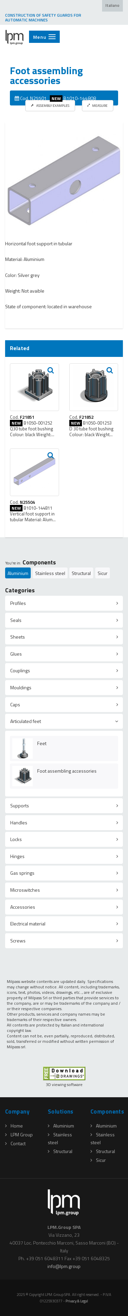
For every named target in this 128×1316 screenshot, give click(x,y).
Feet (41, 743)
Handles (18, 822)
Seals (16, 620)
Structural (81, 573)
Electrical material (27, 923)
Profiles (18, 603)
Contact (15, 1143)
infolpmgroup (64, 1266)
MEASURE (97, 105)
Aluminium (18, 573)
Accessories (22, 906)
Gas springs (22, 872)
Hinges (17, 856)
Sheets (17, 636)
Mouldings (20, 687)
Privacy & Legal (77, 1301)
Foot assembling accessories (67, 770)
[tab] (64, 603)
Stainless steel (50, 573)
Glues (16, 653)
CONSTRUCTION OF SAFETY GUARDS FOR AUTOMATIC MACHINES (43, 17)
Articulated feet (25, 721)
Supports (19, 805)
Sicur (103, 573)
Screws (18, 940)
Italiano (112, 5)
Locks (16, 839)
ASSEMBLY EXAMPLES (50, 105)
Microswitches (25, 889)
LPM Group (19, 1134)
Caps (15, 704)
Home (14, 1125)
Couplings (20, 670)
